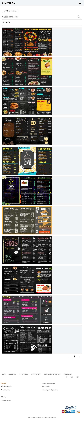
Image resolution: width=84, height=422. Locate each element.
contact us (68, 374)
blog (3, 374)
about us (12, 374)
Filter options (10, 11)
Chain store (23, 374)
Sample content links (52, 374)
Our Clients (35, 374)
